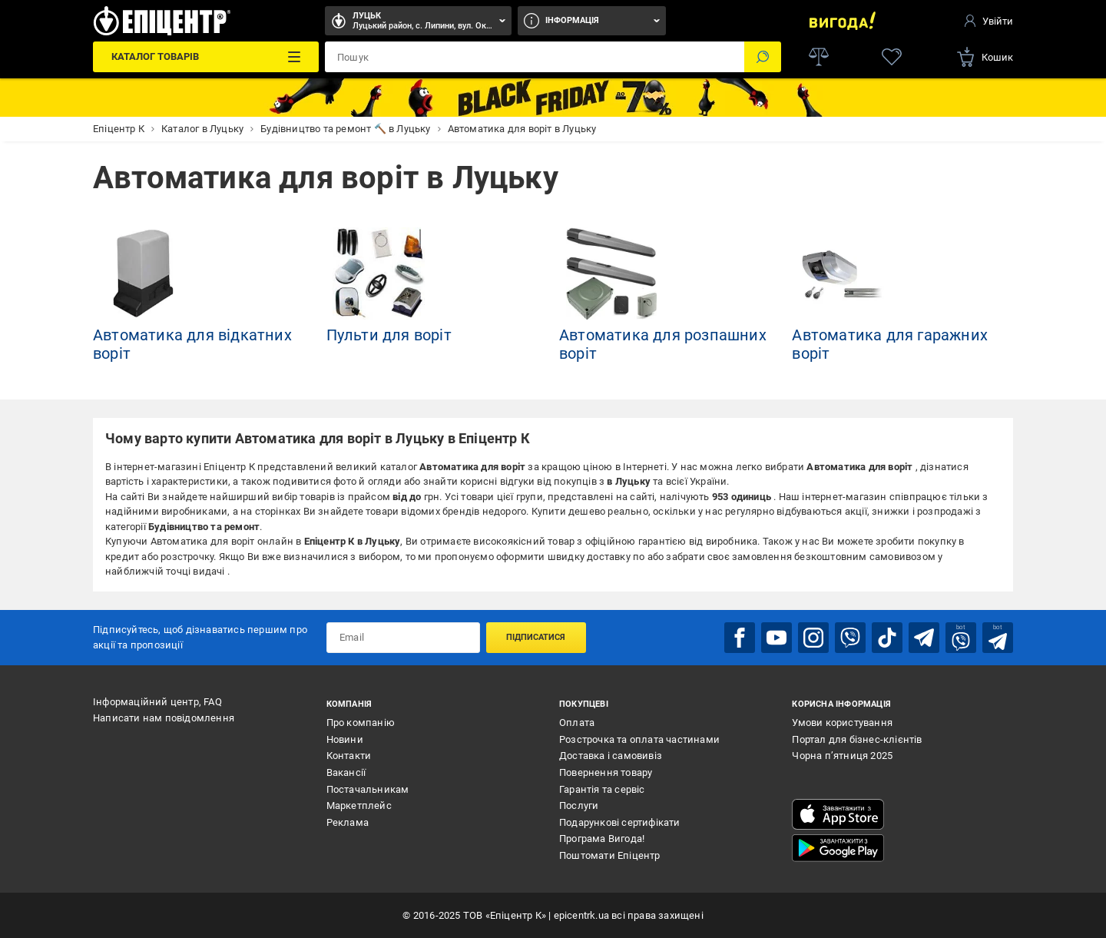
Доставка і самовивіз (610, 755)
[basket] (984, 57)
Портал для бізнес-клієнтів (857, 739)
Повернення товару (605, 772)
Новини (344, 739)
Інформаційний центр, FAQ (157, 702)
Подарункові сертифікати (619, 822)
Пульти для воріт (389, 335)
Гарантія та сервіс (602, 789)
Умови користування (842, 722)
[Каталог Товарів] (205, 56)
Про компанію (360, 722)
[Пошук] (762, 56)
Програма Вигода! (601, 838)
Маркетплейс (359, 805)
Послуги (578, 805)
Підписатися (535, 637)
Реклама (347, 822)
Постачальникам (367, 789)
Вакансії (346, 772)
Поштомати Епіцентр (610, 855)
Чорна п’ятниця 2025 (842, 755)
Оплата (576, 722)
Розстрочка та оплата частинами (639, 739)
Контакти (349, 755)
